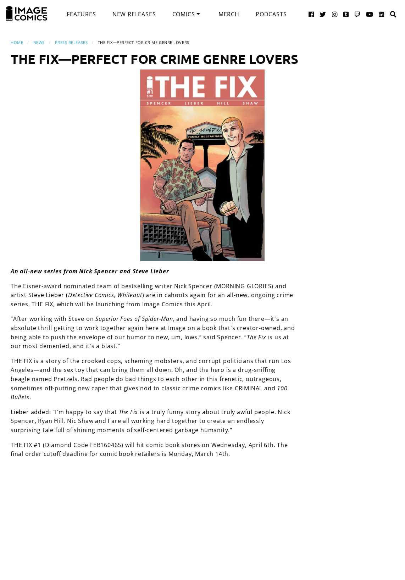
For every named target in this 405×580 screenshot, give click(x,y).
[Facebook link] (311, 14)
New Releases (134, 14)
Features (81, 14)
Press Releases (71, 42)
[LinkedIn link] (381, 14)
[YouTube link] (369, 14)
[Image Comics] (26, 13)
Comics (183, 14)
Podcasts (271, 14)
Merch (228, 14)
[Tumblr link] (346, 14)
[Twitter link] (323, 14)
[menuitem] (81, 14)
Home (17, 42)
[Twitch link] (357, 14)
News (39, 42)
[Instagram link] (335, 14)
